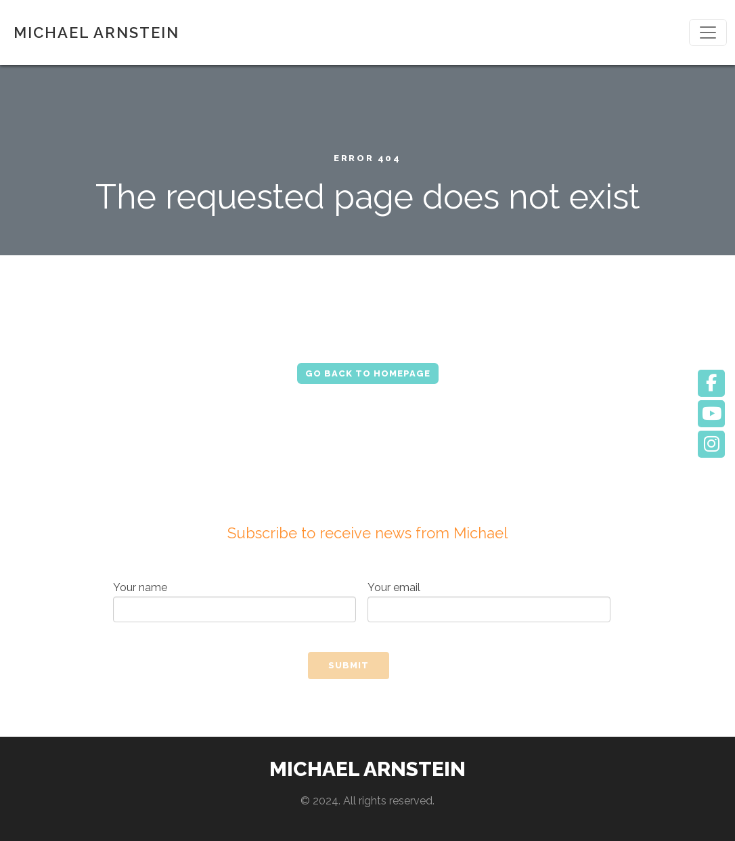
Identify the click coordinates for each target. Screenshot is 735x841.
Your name (234, 601)
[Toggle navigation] (708, 32)
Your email (489, 601)
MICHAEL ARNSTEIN (96, 32)
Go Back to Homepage (367, 373)
